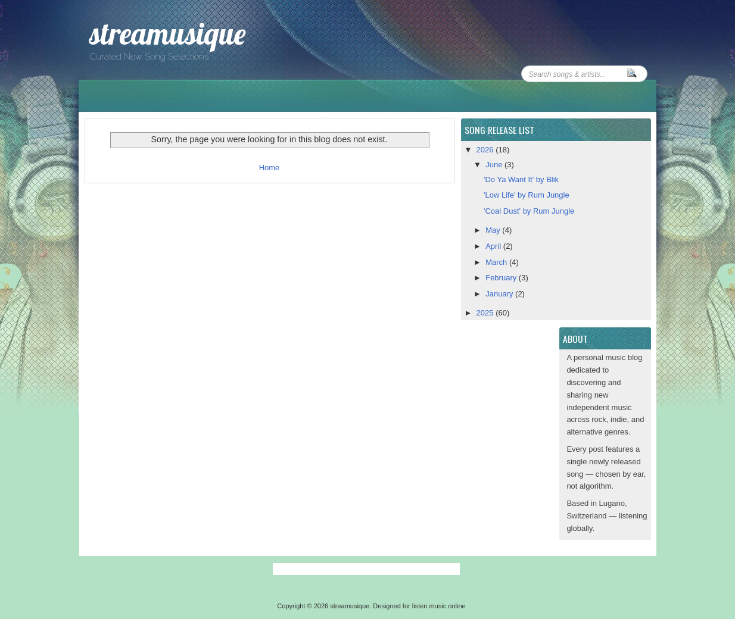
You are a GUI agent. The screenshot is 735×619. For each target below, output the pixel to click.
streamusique (167, 33)
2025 (486, 312)
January (500, 293)
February (502, 277)
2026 (486, 149)
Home (269, 167)
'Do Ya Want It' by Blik (521, 179)
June (494, 164)
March (497, 262)
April (494, 246)
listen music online (439, 605)
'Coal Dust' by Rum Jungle (529, 211)
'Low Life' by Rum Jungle (526, 194)
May (493, 230)
